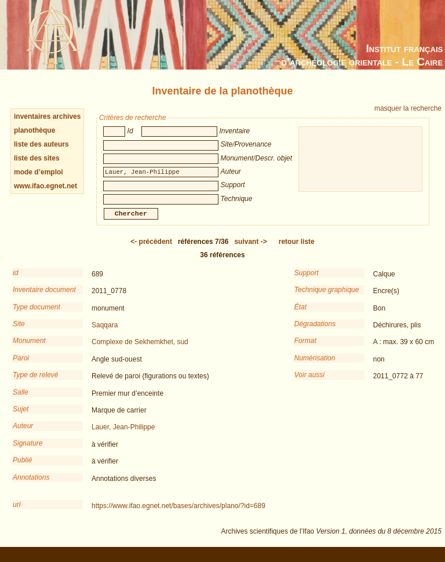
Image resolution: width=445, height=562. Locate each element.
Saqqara (105, 333)
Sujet (20, 417)
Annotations (31, 485)
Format (305, 349)
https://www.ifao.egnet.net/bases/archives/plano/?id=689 (178, 514)
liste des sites (37, 158)
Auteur (23, 434)
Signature (27, 451)
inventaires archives (47, 116)
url (16, 513)
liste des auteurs (41, 144)
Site (19, 332)
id (15, 281)
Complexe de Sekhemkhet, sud (140, 350)
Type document (36, 315)
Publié (22, 468)
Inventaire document (44, 298)
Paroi (21, 366)
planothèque (34, 130)
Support (306, 281)
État (300, 315)
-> (250, 250)
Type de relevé (36, 383)
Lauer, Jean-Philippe (123, 435)
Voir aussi (309, 383)
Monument (29, 349)
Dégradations (314, 332)
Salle (20, 400)
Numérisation (314, 366)
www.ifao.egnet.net (45, 186)
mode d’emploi (38, 172)
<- (151, 250)
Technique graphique (326, 298)
